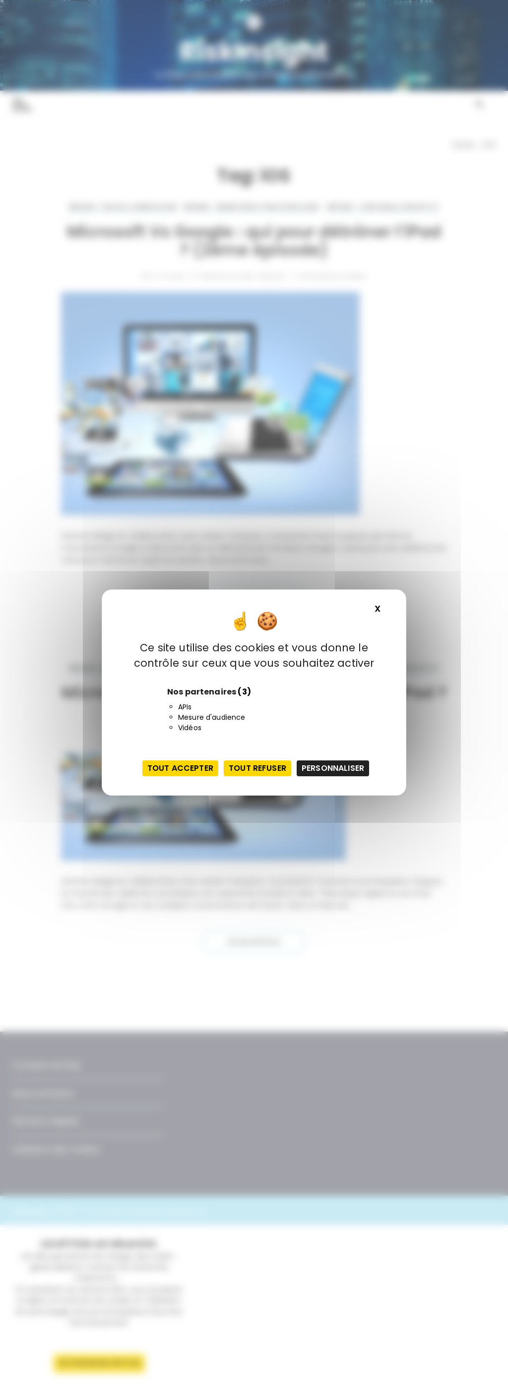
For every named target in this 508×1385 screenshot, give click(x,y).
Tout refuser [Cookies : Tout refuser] (257, 768)
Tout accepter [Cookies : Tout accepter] (180, 768)
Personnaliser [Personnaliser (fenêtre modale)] (333, 768)
